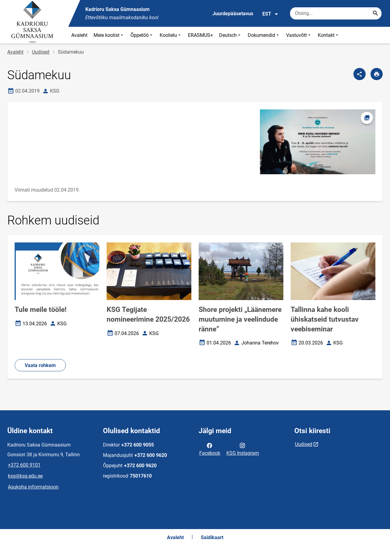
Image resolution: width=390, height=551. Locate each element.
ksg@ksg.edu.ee (25, 476)
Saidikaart (212, 537)
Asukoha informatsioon (33, 487)
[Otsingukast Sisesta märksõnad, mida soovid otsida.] (335, 13)
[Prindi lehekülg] (376, 74)
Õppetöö (142, 35)
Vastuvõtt (299, 35)
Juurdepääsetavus (232, 13)
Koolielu (171, 35)
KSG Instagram (242, 448)
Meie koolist (109, 35)
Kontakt (328, 35)
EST (270, 14)
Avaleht (79, 35)
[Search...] (375, 13)
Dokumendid (264, 35)
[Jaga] (359, 74)
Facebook (209, 448)
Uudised (40, 52)
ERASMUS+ (200, 35)
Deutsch (230, 35)
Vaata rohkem (40, 365)
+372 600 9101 (24, 465)
